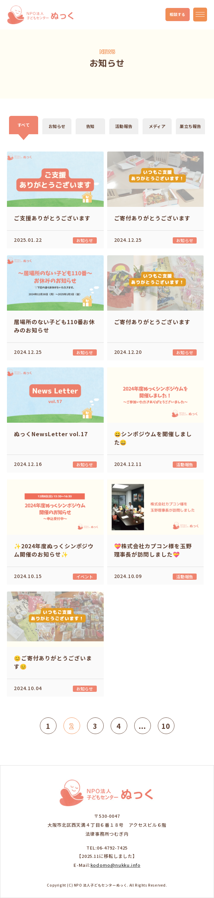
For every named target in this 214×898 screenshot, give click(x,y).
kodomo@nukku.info (115, 865)
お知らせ (57, 126)
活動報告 (123, 126)
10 (165, 726)
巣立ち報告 (190, 126)
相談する (178, 14)
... (142, 726)
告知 (90, 126)
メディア (157, 126)
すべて (23, 125)
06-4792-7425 (112, 847)
